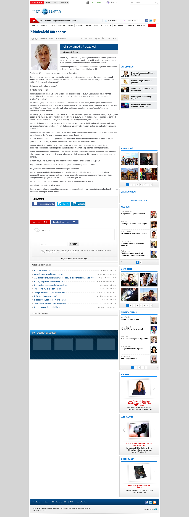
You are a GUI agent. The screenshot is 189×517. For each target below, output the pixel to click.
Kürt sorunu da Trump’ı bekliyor (47, 307)
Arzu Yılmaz (135, 338)
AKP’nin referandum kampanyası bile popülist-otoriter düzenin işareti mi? (63, 278)
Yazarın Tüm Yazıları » (40, 313)
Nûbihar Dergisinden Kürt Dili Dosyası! (60, 21)
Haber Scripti (149, 509)
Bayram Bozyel (135, 243)
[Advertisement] (171, 46)
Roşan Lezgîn (135, 233)
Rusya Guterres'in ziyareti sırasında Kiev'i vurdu (141, 105)
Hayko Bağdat (135, 328)
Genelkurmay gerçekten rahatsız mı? (49, 274)
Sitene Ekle (64, 2)
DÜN (132, 200)
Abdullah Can (135, 253)
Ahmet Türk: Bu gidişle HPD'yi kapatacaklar (142, 90)
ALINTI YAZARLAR (129, 312)
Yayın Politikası (82, 502)
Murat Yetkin (135, 318)
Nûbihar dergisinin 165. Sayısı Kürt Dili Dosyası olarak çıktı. (139, 489)
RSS (71, 502)
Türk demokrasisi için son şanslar (47, 289)
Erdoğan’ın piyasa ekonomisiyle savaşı (50, 300)
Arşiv (55, 2)
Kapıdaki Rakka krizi (42, 270)
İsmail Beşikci (135, 358)
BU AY (146, 200)
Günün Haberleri (37, 2)
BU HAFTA (138, 200)
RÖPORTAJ (125, 374)
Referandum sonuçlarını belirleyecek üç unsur (53, 285)
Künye (48, 2)
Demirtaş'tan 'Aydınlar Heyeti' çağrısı (142, 97)
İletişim (46, 502)
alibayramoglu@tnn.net (71, 52)
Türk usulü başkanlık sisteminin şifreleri (50, 303)
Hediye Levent (135, 348)
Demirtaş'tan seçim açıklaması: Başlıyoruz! (143, 74)
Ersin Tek (135, 223)
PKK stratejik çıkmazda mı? (45, 296)
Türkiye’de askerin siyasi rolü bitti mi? (49, 292)
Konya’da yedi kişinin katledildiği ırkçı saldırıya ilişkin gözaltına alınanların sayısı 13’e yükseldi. (139, 448)
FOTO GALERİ (127, 148)
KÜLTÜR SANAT (127, 459)
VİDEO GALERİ (127, 269)
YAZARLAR (125, 207)
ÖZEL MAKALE (127, 417)
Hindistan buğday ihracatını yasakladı (141, 82)
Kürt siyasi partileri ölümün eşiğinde (48, 281)
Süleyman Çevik (135, 213)
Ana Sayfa (36, 502)
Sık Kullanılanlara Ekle (59, 502)
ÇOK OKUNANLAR (128, 192)
